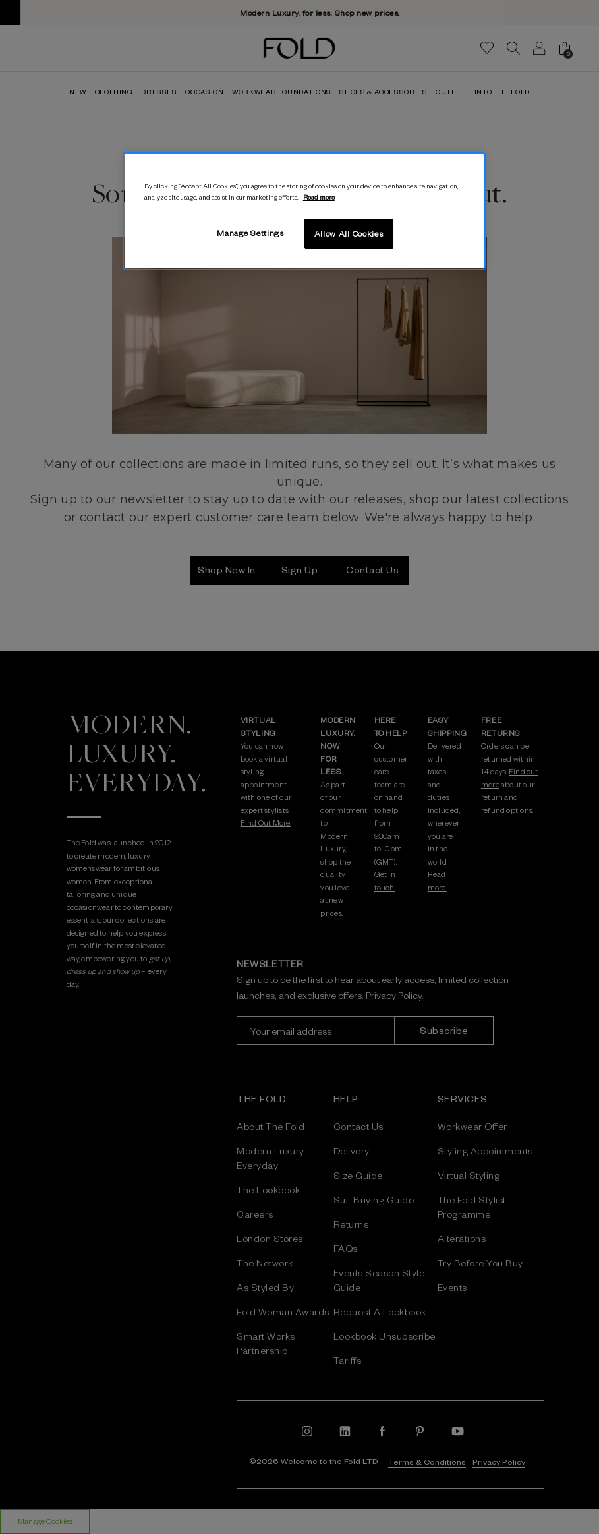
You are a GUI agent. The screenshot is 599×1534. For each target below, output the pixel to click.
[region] (304, 211)
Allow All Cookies (349, 233)
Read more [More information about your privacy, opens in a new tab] (319, 196)
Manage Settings (250, 232)
